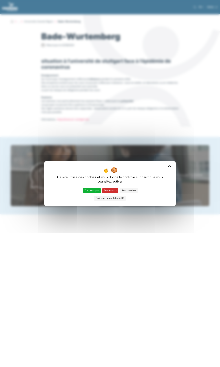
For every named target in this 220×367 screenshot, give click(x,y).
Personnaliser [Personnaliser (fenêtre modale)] (129, 190)
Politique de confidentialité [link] (110, 198)
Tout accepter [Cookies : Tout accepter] (91, 190)
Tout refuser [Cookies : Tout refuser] (110, 190)
